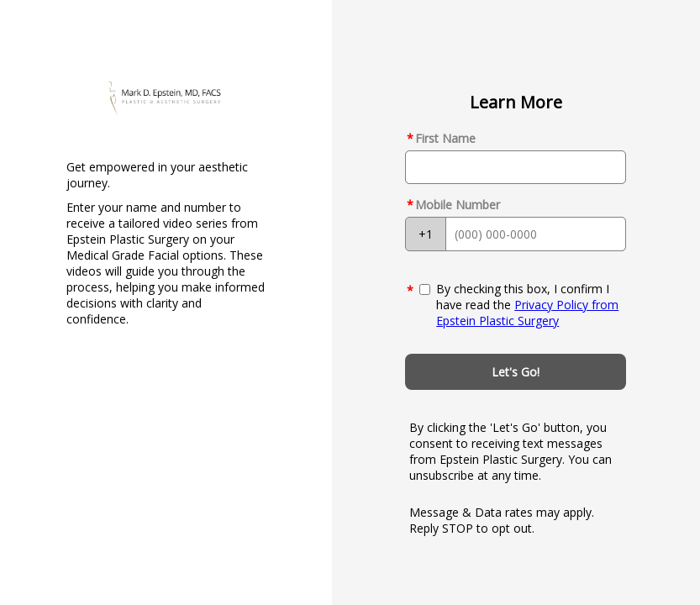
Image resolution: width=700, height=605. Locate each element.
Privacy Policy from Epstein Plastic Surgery (527, 313)
